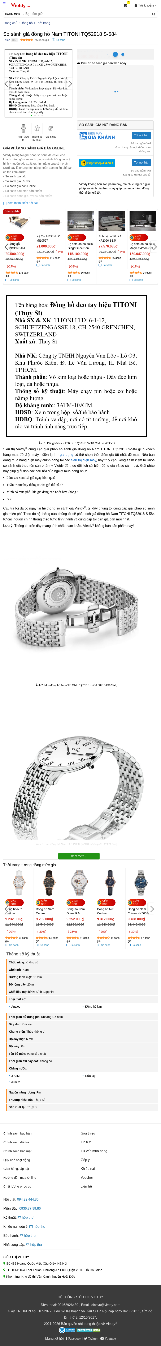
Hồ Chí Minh (96, 51)
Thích (6, 39)
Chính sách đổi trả (16, 1142)
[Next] (69, 83)
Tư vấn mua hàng (94, 1151)
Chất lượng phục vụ (17, 1186)
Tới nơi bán (141, 135)
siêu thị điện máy (83, 460)
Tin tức (86, 1142)
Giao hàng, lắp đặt (16, 1168)
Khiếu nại (88, 1168)
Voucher (87, 1177)
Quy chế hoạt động (16, 1160)
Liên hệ (86, 1186)
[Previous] (6, 83)
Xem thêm (79, 856)
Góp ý (85, 1160)
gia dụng (66, 454)
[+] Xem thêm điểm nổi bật (20, 203)
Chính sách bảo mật (17, 1151)
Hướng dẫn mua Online (19, 1177)
